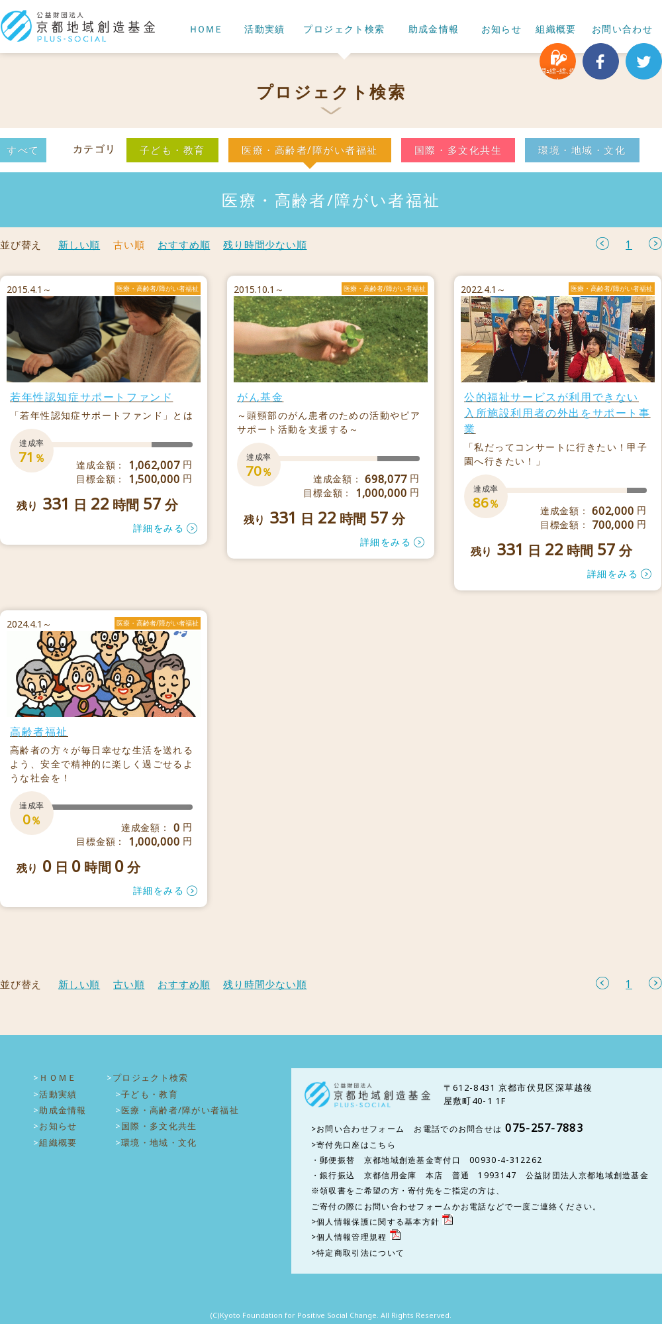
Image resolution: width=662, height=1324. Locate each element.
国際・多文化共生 (458, 150)
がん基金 (260, 397)
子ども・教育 (172, 150)
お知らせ (501, 29)
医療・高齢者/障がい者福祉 (310, 150)
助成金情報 (433, 29)
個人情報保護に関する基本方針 (378, 1221)
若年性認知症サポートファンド (91, 397)
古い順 (128, 245)
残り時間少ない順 (265, 245)
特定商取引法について (360, 1252)
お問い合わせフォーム (360, 1128)
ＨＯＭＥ (205, 29)
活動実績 (264, 29)
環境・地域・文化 (582, 150)
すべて (23, 150)
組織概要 (556, 29)
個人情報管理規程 (351, 1236)
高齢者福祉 (39, 731)
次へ (655, 244)
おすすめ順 (184, 245)
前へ (602, 244)
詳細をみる (158, 528)
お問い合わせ (622, 29)
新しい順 (79, 245)
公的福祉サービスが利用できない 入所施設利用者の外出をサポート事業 (557, 413)
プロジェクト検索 (344, 29)
